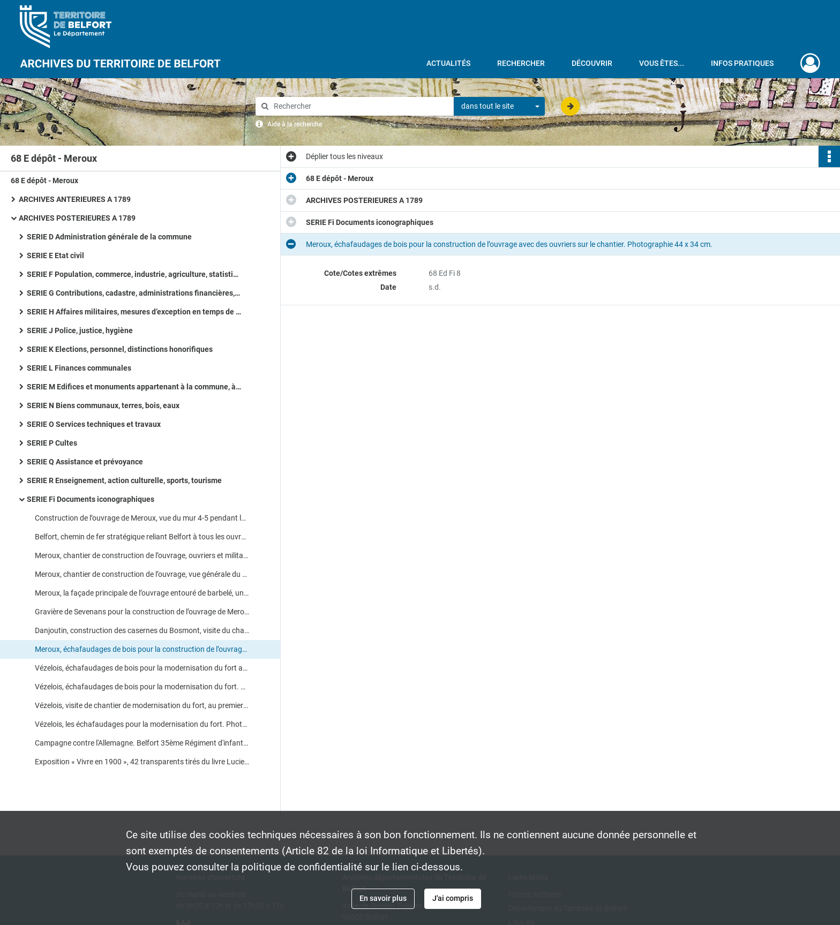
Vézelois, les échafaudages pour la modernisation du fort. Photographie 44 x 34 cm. (142, 724)
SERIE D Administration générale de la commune (109, 236)
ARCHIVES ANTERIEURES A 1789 (75, 199)
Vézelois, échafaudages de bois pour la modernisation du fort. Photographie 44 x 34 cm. (142, 686)
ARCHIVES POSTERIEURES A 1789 (77, 218)
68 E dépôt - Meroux (44, 180)
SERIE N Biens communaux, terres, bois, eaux (103, 405)
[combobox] (499, 106)
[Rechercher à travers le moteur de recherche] (360, 106)
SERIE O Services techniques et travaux (94, 424)
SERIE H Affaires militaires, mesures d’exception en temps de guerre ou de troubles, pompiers (134, 311)
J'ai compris (452, 898)
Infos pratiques (742, 63)
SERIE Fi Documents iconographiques (90, 499)
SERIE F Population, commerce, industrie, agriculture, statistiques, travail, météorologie (134, 274)
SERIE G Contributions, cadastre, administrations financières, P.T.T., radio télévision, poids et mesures (134, 293)
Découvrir (592, 63)
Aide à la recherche (294, 124)
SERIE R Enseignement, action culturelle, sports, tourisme (124, 480)
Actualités (448, 63)
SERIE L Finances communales (79, 368)
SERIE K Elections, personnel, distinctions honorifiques (120, 349)
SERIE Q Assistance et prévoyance (85, 461)
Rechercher (521, 63)
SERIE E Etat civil (55, 255)
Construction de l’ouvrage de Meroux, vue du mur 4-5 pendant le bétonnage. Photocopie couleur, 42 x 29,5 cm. (142, 518)
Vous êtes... (661, 63)
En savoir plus (383, 898)
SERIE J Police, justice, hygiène (80, 330)
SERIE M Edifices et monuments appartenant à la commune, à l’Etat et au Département (134, 386)
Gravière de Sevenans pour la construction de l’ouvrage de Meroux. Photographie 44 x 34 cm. (142, 611)
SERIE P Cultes (52, 443)
